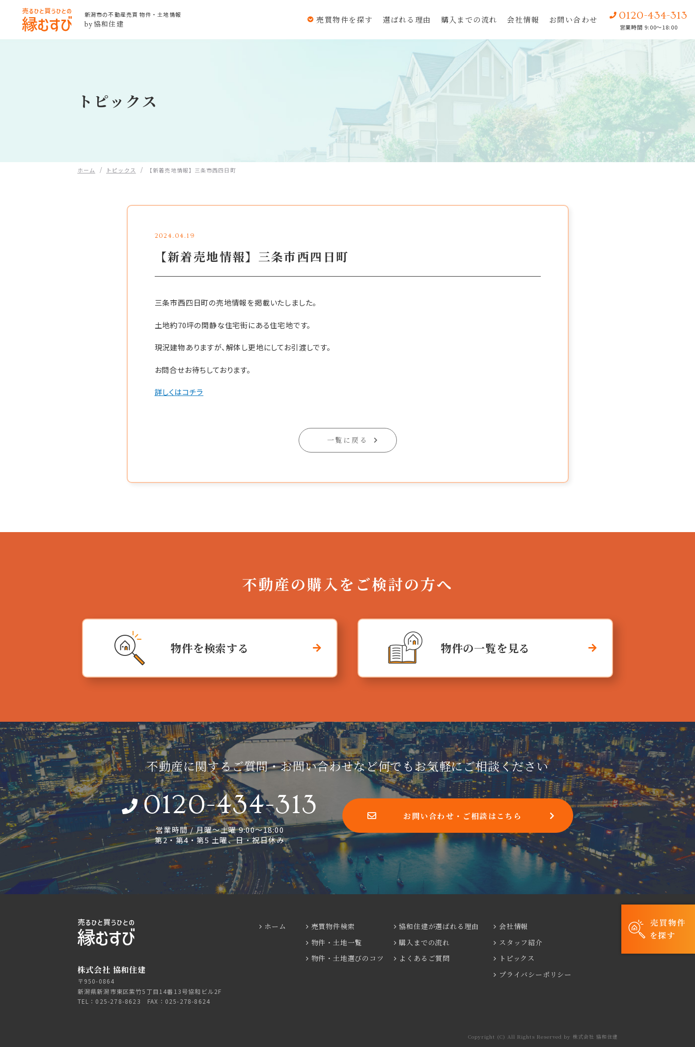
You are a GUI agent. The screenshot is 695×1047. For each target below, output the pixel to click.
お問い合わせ (573, 19)
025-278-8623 (117, 1001)
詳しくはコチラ (179, 392)
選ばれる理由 (405, 19)
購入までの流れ (467, 19)
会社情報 (522, 19)
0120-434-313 (230, 805)
